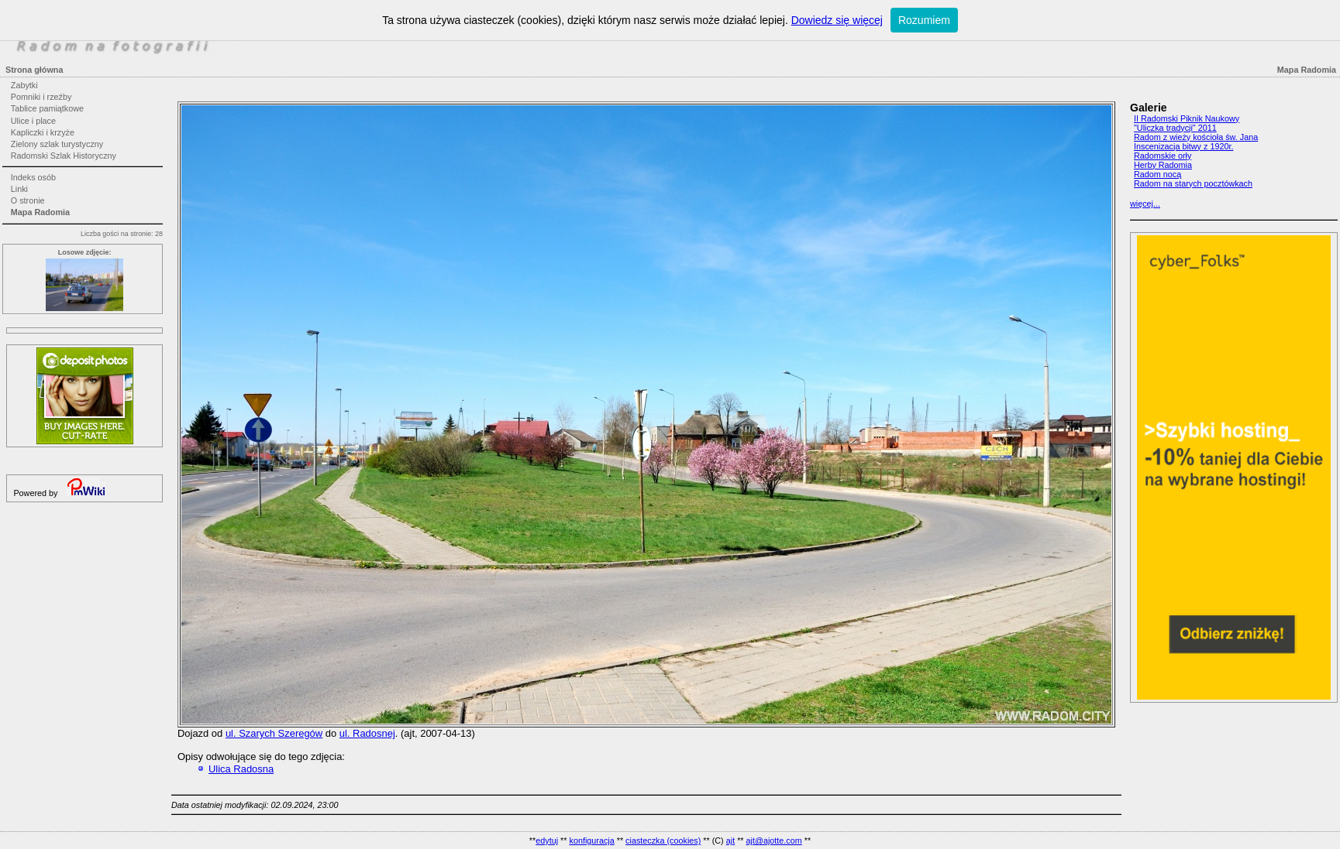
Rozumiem (924, 20)
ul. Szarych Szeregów (274, 733)
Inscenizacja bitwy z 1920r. (1183, 146)
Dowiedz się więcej (837, 20)
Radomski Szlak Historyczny (63, 155)
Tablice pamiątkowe (47, 108)
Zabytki (24, 85)
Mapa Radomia (40, 212)
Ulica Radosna (241, 769)
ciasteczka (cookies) (663, 840)
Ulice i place (33, 120)
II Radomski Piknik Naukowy (1186, 118)
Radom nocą (1157, 174)
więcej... (1145, 203)
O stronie (28, 200)
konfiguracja (591, 840)
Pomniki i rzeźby (41, 96)
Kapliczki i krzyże (42, 132)
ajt (730, 840)
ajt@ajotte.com (774, 840)
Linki (19, 188)
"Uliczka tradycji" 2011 (1175, 127)
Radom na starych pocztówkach (1193, 183)
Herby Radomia (1163, 164)
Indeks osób (33, 177)
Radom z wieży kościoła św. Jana (1196, 137)
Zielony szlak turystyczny (57, 144)
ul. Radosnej (367, 733)
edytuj (547, 840)
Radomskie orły (1162, 155)
